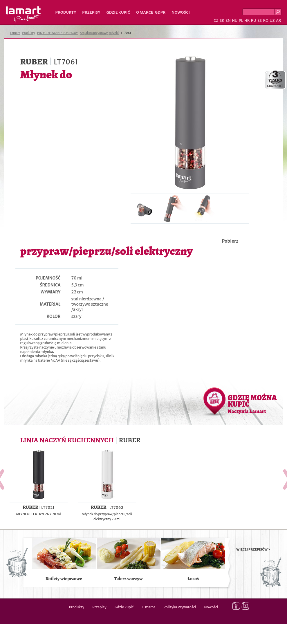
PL (241, 20)
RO (265, 20)
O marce (144, 12)
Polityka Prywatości (180, 607)
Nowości (181, 12)
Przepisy (91, 12)
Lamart (23, 15)
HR (247, 20)
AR (278, 20)
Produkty (65, 12)
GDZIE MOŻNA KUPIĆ (252, 404)
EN (228, 20)
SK (222, 20)
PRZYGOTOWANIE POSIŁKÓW (57, 33)
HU (234, 20)
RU (253, 20)
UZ (272, 20)
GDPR (160, 12)
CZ (216, 20)
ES (259, 20)
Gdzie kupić (118, 12)
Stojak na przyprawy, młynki (99, 33)
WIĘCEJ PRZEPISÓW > (253, 549)
